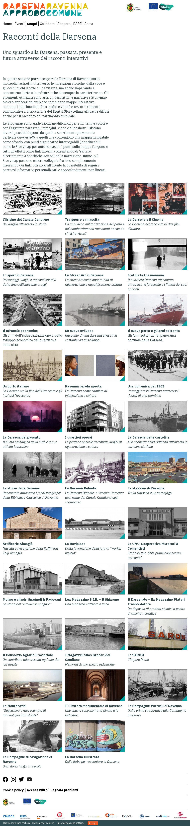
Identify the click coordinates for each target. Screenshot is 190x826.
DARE (77, 23)
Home (7, 23)
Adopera (63, 23)
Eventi (19, 23)
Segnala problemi (64, 790)
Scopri (32, 23)
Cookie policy (13, 790)
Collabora (47, 23)
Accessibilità (37, 790)
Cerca (89, 23)
